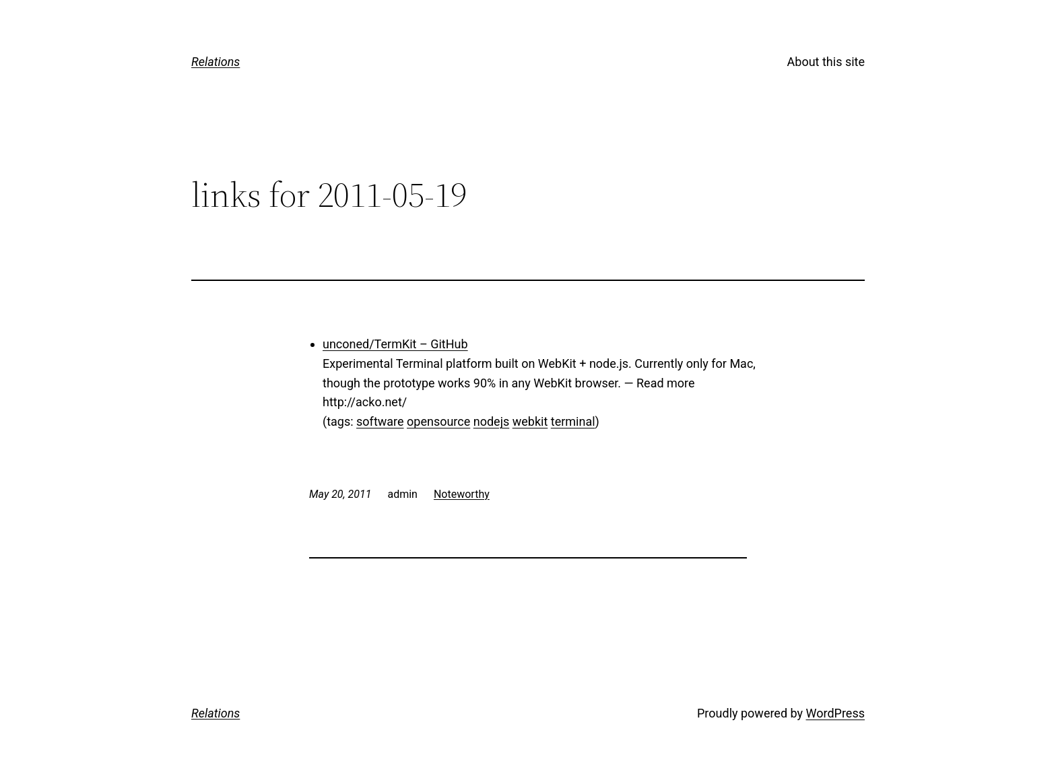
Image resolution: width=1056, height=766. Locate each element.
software (380, 421)
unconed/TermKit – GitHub (395, 344)
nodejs (491, 421)
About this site (826, 62)
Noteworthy (462, 494)
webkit (530, 421)
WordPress (835, 713)
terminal (573, 421)
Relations (215, 62)
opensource (438, 421)
